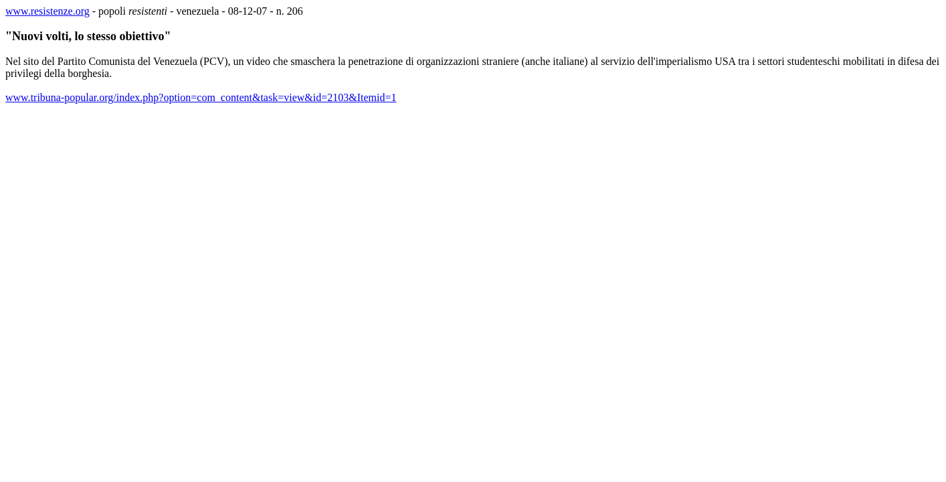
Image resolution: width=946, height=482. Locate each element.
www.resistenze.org (47, 11)
